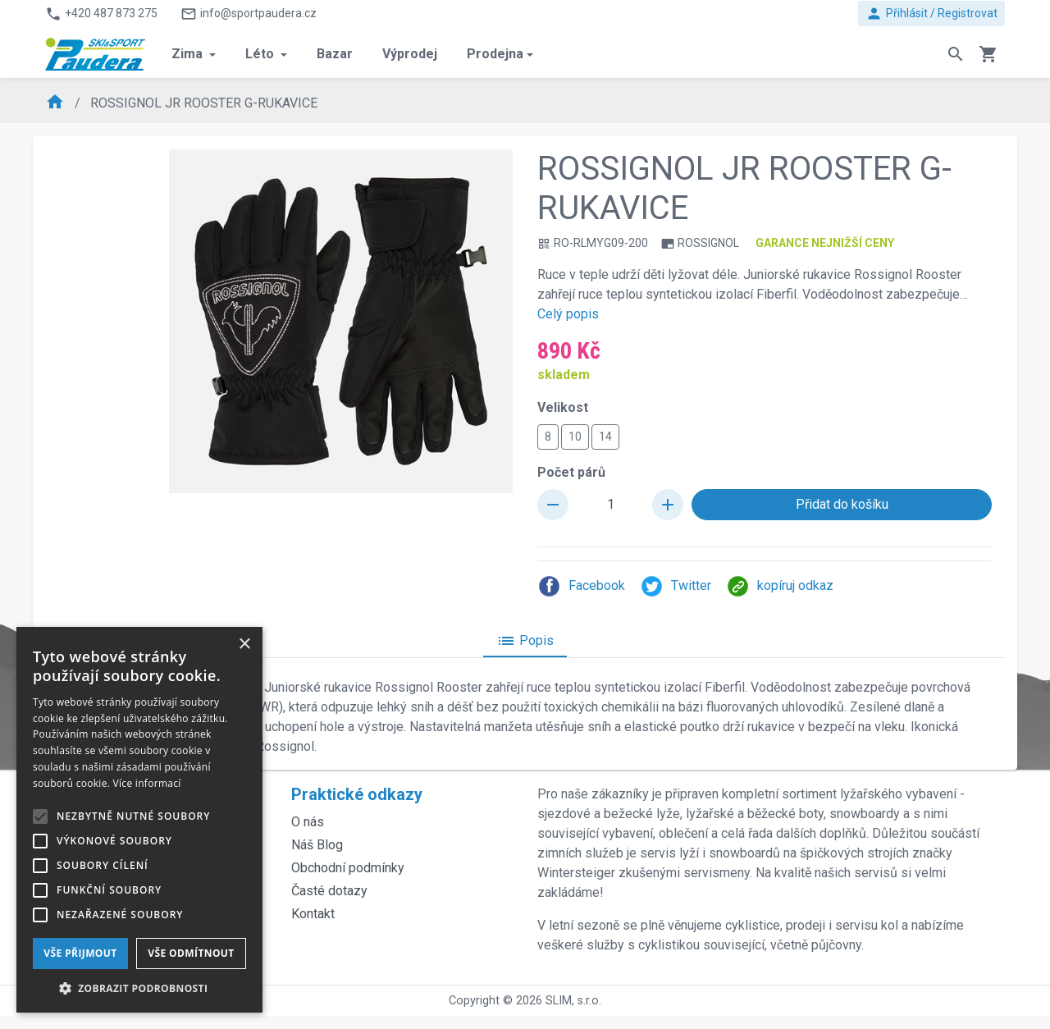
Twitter (675, 586)
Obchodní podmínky (347, 868)
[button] (139, 988)
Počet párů (571, 472)
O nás (307, 822)
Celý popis (568, 314)
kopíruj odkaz (779, 586)
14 (605, 435)
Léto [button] (261, 54)
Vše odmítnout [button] (191, 953)
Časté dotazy (329, 891)
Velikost (562, 407)
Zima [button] (188, 54)
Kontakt (313, 914)
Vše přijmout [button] (79, 953)
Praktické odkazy (356, 794)
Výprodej (409, 54)
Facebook (581, 586)
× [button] (244, 644)
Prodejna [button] (495, 54)
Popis (525, 641)
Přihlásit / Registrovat (931, 13)
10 (575, 435)
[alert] (139, 820)
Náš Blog (317, 845)
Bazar (335, 54)
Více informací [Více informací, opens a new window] (147, 783)
